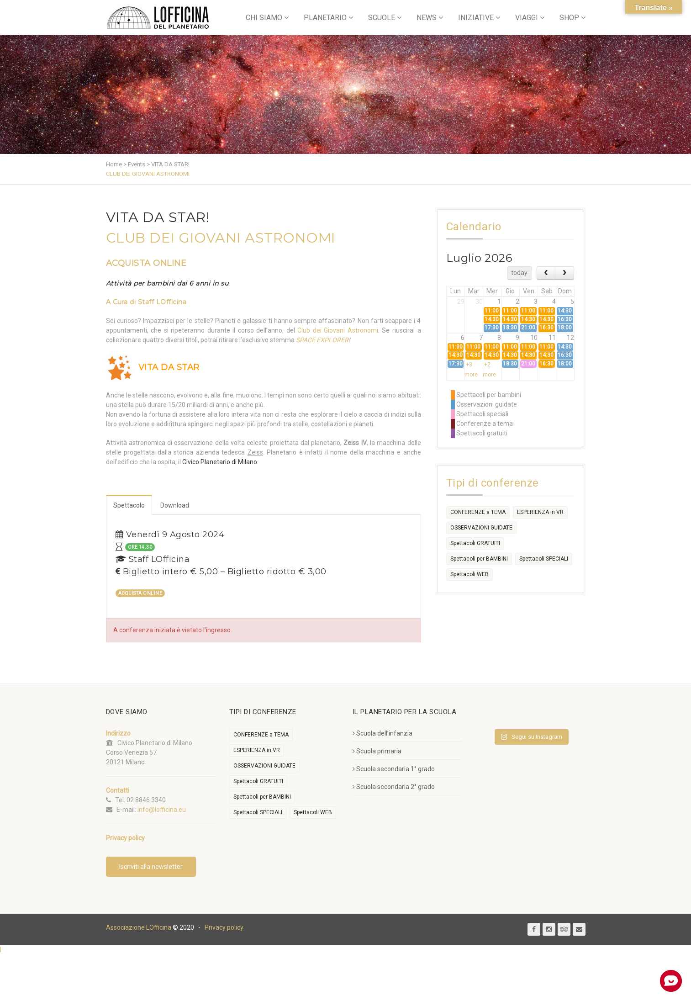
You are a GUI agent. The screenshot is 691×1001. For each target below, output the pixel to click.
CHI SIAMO (264, 17)
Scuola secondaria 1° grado (394, 769)
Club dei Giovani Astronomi (337, 330)
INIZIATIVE (476, 17)
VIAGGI (526, 17)
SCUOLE (381, 17)
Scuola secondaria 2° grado (394, 786)
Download (174, 505)
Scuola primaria (377, 751)
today (519, 272)
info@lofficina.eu (161, 809)
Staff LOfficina (162, 302)
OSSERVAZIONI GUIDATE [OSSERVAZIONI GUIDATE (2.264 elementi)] (481, 527)
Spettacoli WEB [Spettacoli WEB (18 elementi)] (469, 574)
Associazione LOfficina (138, 927)
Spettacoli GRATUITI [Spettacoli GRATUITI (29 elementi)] (475, 543)
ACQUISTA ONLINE (146, 263)
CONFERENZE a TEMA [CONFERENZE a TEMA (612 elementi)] (478, 512)
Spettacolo (129, 505)
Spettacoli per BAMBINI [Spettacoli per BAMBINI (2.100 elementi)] (479, 559)
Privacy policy (224, 927)
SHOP (569, 17)
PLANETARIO (325, 17)
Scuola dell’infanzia (382, 733)
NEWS (427, 17)
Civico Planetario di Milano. (220, 462)
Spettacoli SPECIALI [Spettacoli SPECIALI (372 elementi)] (543, 559)
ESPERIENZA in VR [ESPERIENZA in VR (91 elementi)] (540, 512)
